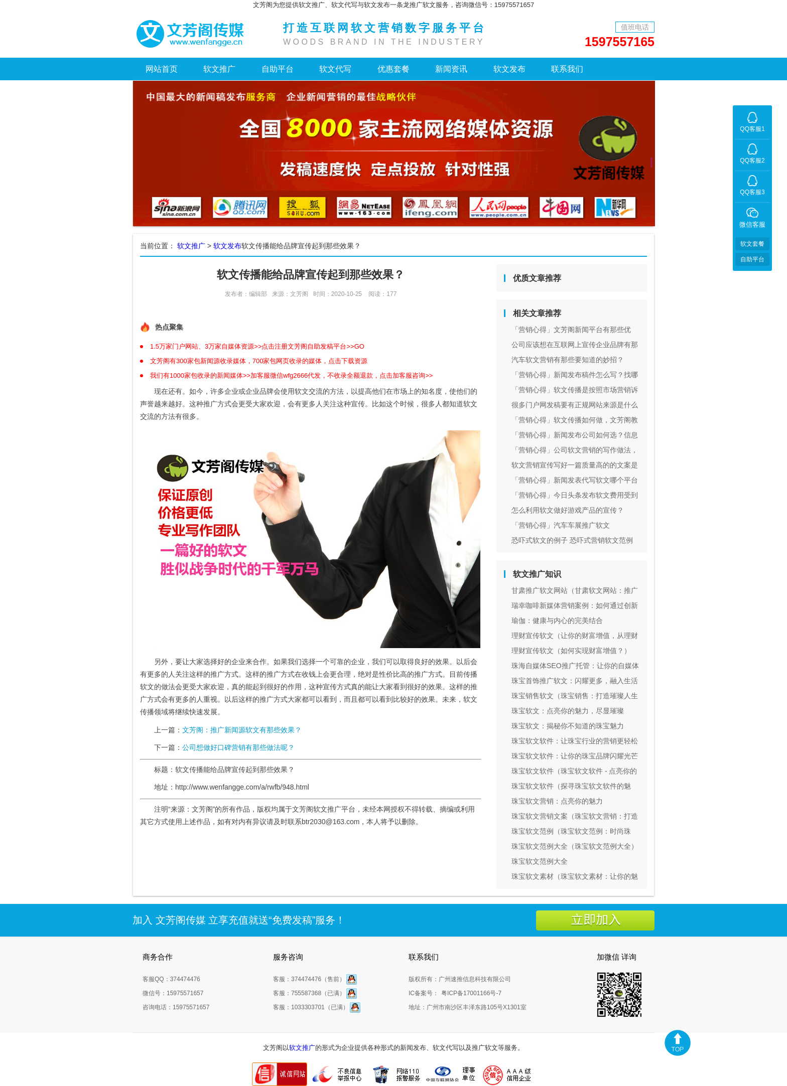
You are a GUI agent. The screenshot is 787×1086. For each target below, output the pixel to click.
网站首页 (162, 69)
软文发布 (509, 69)
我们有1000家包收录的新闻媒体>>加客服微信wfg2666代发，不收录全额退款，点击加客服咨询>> (291, 375)
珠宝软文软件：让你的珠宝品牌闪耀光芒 (574, 756)
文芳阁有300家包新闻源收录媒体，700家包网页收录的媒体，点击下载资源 (258, 361)
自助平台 (277, 69)
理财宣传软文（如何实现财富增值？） (571, 651)
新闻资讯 (451, 69)
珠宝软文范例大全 (539, 861)
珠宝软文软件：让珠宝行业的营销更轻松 (574, 741)
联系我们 (567, 69)
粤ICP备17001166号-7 (471, 993)
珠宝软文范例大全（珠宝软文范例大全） (574, 846)
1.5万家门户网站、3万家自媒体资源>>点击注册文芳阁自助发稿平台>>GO (257, 346)
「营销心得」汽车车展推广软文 (560, 525)
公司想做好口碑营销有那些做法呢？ (238, 747)
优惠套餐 (393, 69)
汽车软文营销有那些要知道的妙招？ (567, 360)
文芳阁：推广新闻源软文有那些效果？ (242, 730)
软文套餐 (752, 243)
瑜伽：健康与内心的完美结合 (557, 620)
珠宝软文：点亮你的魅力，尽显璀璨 (567, 711)
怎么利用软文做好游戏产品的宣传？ (567, 510)
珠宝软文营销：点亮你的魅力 (557, 801)
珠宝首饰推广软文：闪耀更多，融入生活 (574, 681)
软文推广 (219, 69)
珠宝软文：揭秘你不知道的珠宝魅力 (567, 726)
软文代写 (335, 69)
